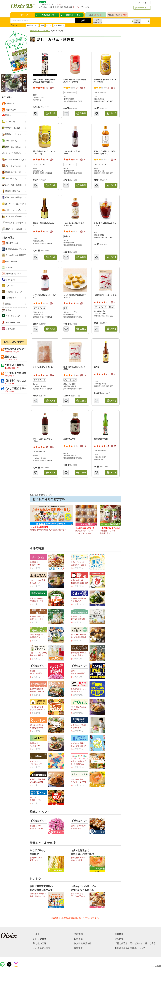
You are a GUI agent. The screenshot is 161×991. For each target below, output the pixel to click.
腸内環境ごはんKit (11, 273)
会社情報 (119, 934)
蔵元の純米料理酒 (101, 439)
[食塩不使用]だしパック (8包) (105, 295)
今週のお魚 (8, 279)
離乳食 (6, 304)
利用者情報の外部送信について (130, 948)
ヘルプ (36, 934)
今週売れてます (32, 25)
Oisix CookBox (10, 261)
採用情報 (119, 938)
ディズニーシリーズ (12, 291)
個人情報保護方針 (82, 943)
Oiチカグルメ (9, 297)
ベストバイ (8, 285)
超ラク (48, 25)
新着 (42, 25)
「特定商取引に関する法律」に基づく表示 (135, 943)
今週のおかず (10, 110)
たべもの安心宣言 (41, 948)
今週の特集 (9, 103)
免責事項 (78, 938)
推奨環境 (78, 948)
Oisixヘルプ (141, 7)
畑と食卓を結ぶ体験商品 (14, 255)
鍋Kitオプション (10, 242)
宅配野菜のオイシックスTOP (40, 31)
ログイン (142, 3)
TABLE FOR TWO (11, 322)
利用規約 (78, 934)
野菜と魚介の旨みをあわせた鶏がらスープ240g (74, 81)
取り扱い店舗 (39, 943)
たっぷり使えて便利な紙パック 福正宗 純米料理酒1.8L (44, 81)
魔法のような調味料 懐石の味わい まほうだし (105, 152)
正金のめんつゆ (69, 439)
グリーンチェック (11, 316)
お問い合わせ (39, 938)
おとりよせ (8, 328)
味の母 (96, 367)
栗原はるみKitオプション (14, 249)
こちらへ (58, 4)
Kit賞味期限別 (59, 25)
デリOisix (7, 267)
